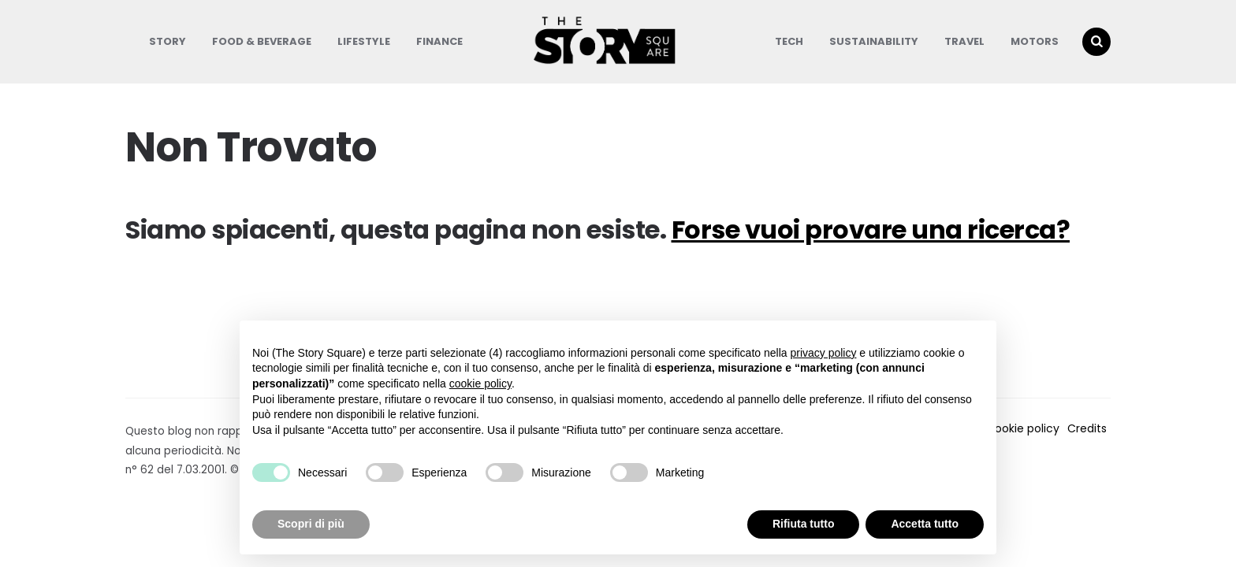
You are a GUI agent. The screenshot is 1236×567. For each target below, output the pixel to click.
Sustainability (873, 41)
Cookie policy (1022, 428)
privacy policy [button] (823, 352)
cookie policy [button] (480, 383)
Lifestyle (363, 41)
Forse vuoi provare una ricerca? (871, 229)
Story (167, 41)
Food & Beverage (261, 41)
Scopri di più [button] (310, 523)
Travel (964, 41)
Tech (789, 41)
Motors (1035, 41)
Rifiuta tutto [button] (803, 523)
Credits (1087, 428)
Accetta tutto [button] (925, 523)
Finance (439, 41)
